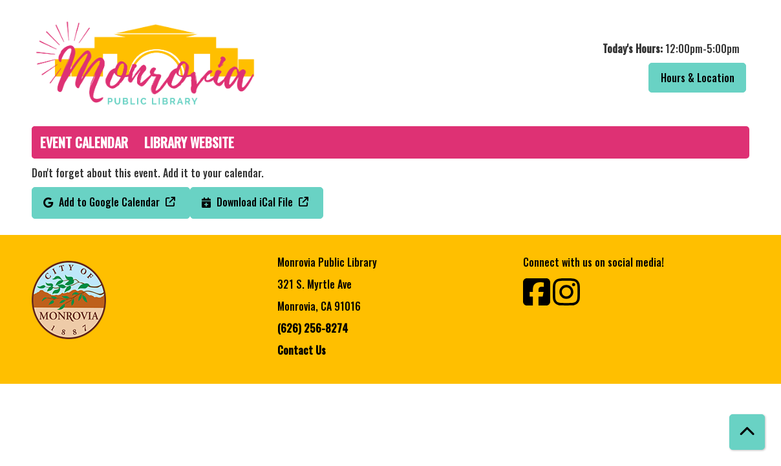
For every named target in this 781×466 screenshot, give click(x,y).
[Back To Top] (747, 432)
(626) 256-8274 (312, 328)
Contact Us (301, 350)
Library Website (189, 142)
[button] (573, 48)
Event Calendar (84, 142)
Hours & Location (697, 77)
